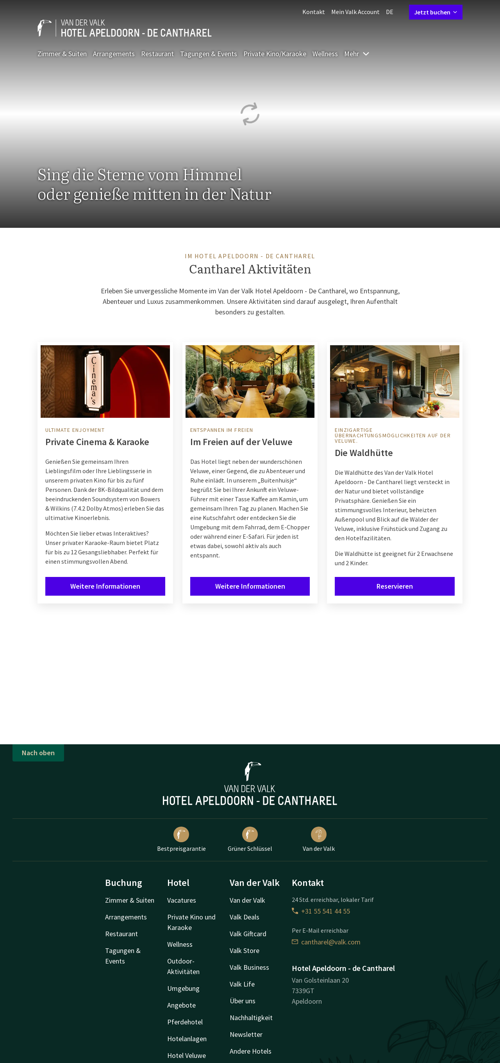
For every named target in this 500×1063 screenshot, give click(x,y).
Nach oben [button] (38, 752)
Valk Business (249, 967)
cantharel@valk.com (326, 941)
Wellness (325, 53)
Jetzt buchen (435, 12)
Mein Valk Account (355, 12)
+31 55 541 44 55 (321, 911)
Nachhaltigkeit (251, 1017)
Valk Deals (244, 916)
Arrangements (114, 53)
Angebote (181, 1005)
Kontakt (313, 12)
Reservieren (395, 586)
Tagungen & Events (208, 53)
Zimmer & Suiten (62, 53)
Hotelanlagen (187, 1038)
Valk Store (244, 950)
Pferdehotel (185, 1021)
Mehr (357, 53)
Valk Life (242, 984)
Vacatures (181, 900)
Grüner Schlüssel (250, 839)
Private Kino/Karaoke (274, 53)
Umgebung (183, 988)
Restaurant (157, 53)
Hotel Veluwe (186, 1055)
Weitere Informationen (105, 586)
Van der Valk (319, 839)
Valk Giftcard (248, 933)
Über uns (242, 1000)
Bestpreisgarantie (181, 839)
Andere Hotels (250, 1051)
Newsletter (246, 1034)
